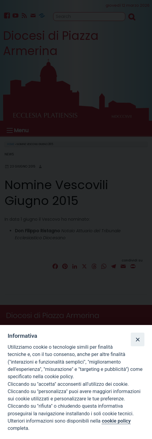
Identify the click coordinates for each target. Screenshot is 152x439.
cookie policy (116, 421)
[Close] (137, 339)
